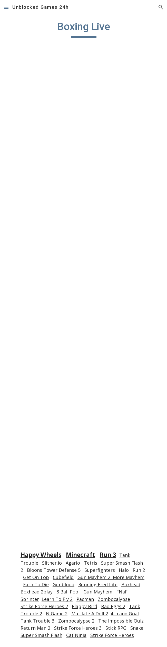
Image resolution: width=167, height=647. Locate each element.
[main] (83, 29)
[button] (6, 7)
